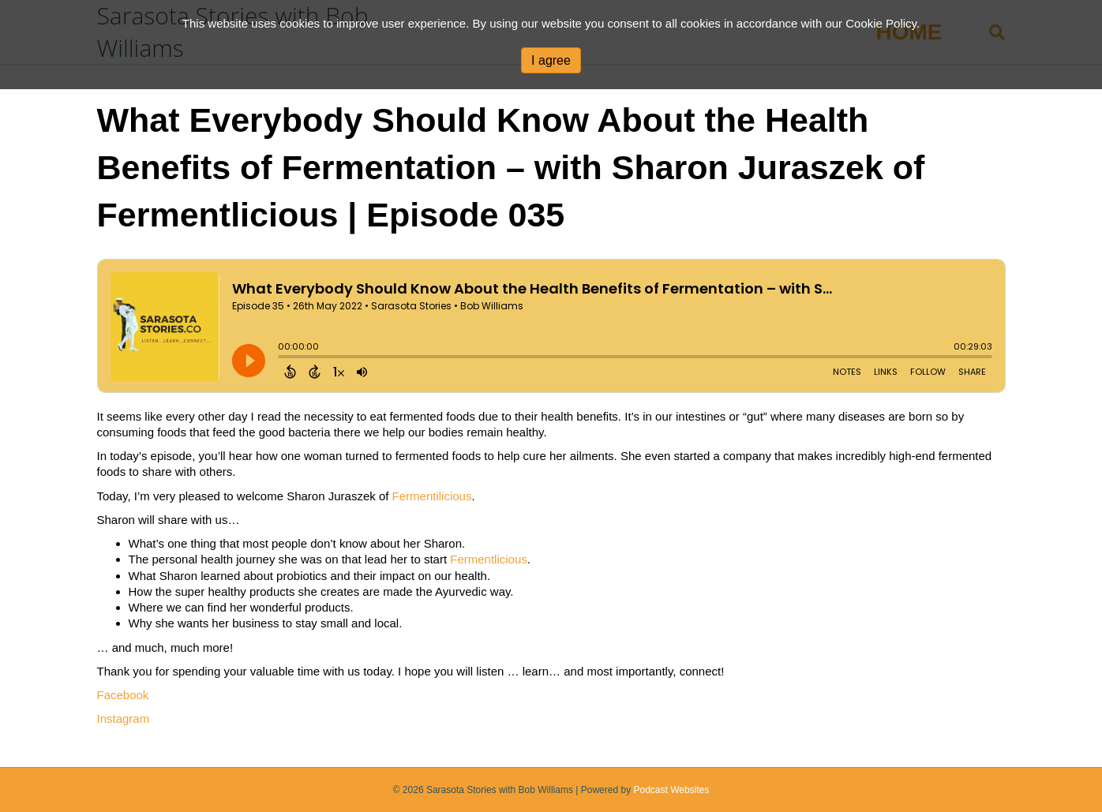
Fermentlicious (488, 559)
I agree (551, 60)
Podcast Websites (671, 789)
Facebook (123, 695)
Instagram (123, 718)
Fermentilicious (432, 496)
